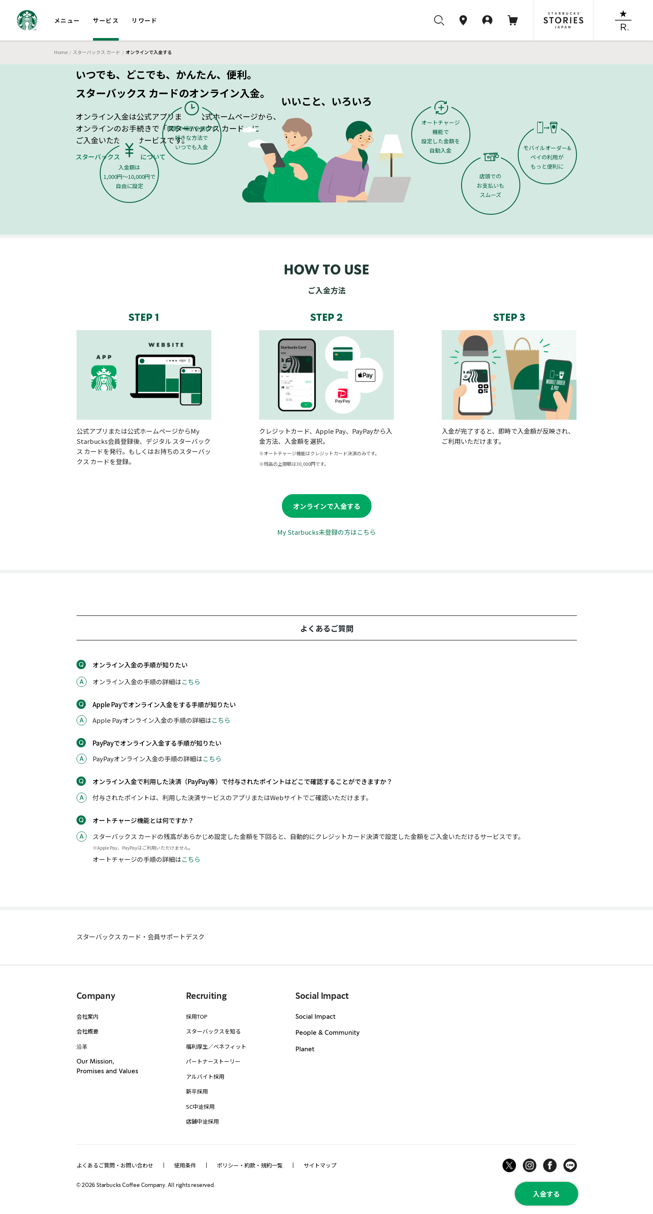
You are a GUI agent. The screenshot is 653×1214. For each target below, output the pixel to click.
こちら (190, 681)
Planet (304, 1050)
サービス (106, 20)
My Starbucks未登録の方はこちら (326, 532)
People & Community (327, 1033)
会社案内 (87, 1016)
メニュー (67, 20)
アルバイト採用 (205, 1076)
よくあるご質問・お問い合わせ (115, 1165)
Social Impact (315, 1017)
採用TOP (197, 1016)
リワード (144, 20)
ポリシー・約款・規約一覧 (250, 1165)
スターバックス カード (96, 52)
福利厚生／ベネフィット (216, 1046)
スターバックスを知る (213, 1031)
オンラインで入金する (327, 506)
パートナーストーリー (213, 1061)
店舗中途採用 (202, 1121)
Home (61, 52)
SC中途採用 (200, 1106)
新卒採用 (197, 1091)
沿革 (82, 1046)
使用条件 (185, 1165)
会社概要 (87, 1031)
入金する (546, 1194)
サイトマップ (319, 1165)
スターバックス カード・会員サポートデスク (141, 936)
